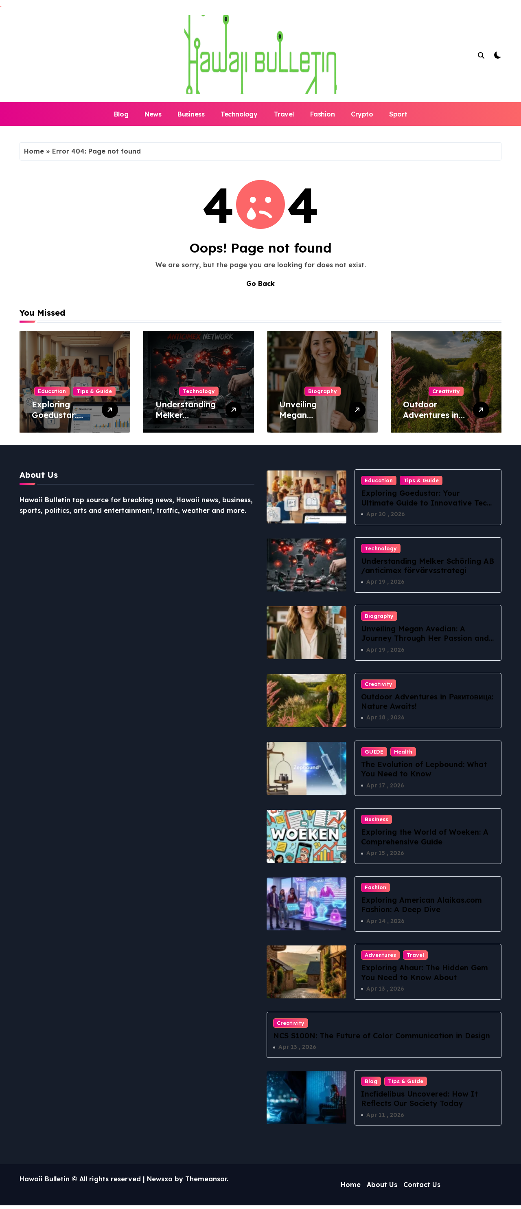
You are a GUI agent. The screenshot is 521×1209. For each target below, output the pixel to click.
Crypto (362, 114)
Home (34, 151)
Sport (398, 114)
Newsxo (160, 1183)
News (152, 114)
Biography (322, 391)
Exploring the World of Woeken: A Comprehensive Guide (424, 838)
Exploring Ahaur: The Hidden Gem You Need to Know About (424, 975)
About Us (382, 1189)
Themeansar (206, 1183)
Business (190, 114)
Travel (284, 114)
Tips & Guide (94, 391)
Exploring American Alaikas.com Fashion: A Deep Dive (421, 906)
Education (52, 391)
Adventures (380, 957)
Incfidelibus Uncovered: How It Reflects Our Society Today (419, 1101)
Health (403, 753)
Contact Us (421, 1189)
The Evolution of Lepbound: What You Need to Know (424, 770)
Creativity (446, 391)
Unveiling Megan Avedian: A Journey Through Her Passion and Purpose (425, 639)
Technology (239, 114)
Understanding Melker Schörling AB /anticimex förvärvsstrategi (427, 566)
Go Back (260, 283)
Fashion (322, 114)
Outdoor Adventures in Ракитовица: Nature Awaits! (433, 420)
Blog (121, 114)
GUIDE (374, 753)
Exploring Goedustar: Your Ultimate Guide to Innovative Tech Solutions (426, 502)
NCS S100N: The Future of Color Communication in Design (381, 1038)
